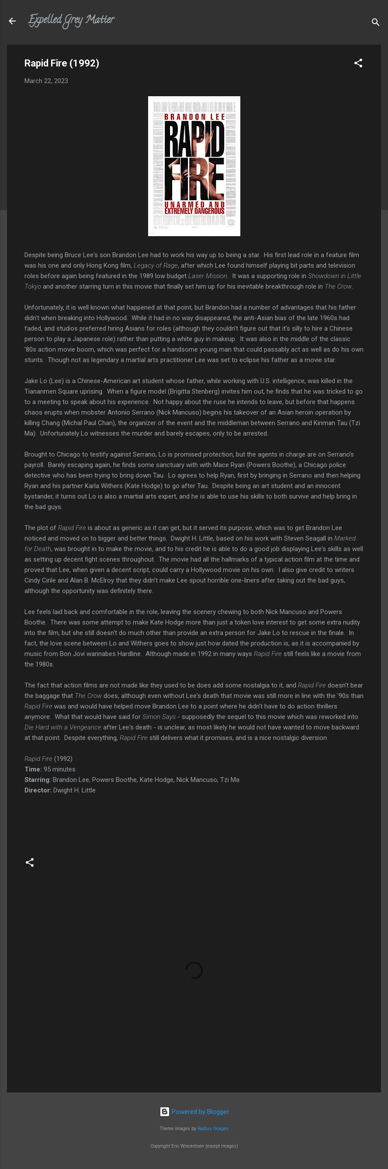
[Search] (376, 23)
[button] (358, 64)
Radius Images (213, 1128)
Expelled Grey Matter (71, 21)
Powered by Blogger (194, 1112)
